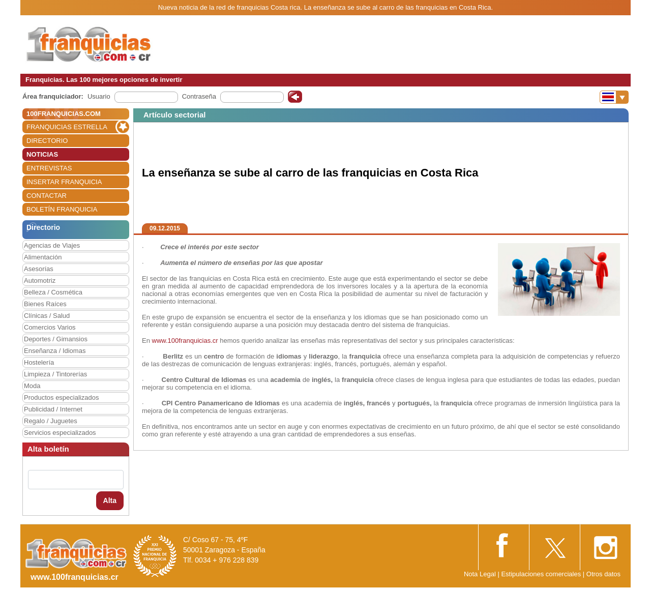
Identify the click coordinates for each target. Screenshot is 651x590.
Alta (109, 500)
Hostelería (39, 362)
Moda (32, 386)
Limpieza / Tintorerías (55, 374)
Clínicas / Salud (47, 315)
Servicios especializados (60, 432)
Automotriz (39, 280)
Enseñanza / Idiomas (54, 351)
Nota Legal (480, 574)
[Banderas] (614, 97)
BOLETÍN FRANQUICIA (61, 209)
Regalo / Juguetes (50, 421)
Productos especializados (61, 397)
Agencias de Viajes (52, 245)
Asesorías (38, 269)
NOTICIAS (42, 154)
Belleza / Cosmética (53, 292)
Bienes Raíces (45, 304)
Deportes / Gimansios (55, 339)
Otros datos (603, 574)
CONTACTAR (46, 195)
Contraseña (199, 96)
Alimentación (43, 257)
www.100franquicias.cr (185, 340)
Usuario (98, 96)
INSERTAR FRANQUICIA (64, 182)
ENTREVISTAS (49, 168)
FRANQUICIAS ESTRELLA (66, 127)
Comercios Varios (50, 327)
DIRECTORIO (47, 140)
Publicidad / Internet (53, 409)
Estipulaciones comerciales (541, 574)
